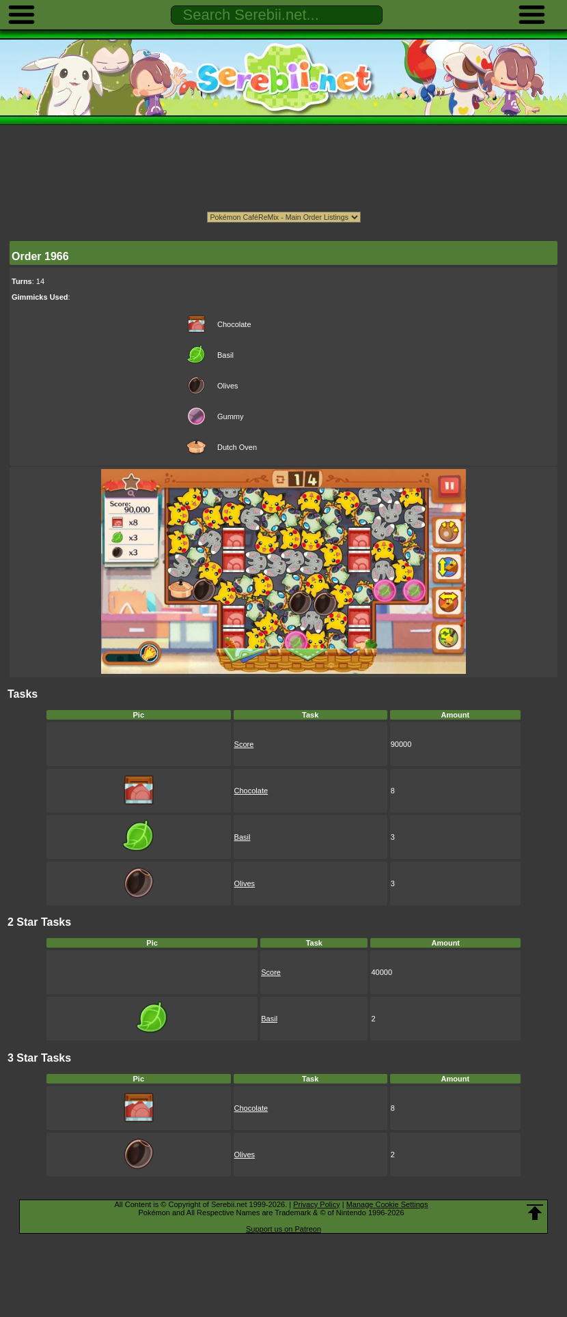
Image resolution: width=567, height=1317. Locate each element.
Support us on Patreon (283, 1229)
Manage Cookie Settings (387, 1204)
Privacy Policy (316, 1204)
